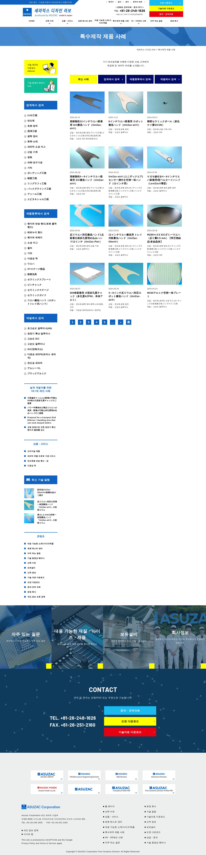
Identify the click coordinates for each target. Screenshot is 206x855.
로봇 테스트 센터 (85, 21)
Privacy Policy (28, 843)
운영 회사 (174, 21)
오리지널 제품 (33, 451)
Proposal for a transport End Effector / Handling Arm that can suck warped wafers (41, 420)
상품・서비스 (67, 21)
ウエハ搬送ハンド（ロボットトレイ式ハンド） (41, 302)
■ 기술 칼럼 (150, 811)
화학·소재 (32, 141)
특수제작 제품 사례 (121, 21)
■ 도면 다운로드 (153, 832)
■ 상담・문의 (151, 837)
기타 (29, 168)
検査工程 (32, 178)
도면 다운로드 (33, 582)
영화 (29, 157)
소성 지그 (32, 243)
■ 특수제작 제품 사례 (113, 832)
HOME (32, 21)
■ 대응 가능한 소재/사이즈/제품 (119, 827)
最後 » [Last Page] (128, 323)
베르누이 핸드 (34, 232)
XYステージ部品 (36, 269)
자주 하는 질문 (156, 21)
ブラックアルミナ (36, 373)
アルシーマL (34, 368)
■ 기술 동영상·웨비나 (155, 842)
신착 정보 (31, 573)
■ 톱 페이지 (109, 806)
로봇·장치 (32, 126)
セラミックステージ (38, 290)
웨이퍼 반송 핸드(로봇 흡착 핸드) (42, 225)
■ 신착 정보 (150, 822)
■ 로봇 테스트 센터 (112, 822)
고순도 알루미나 (36, 344)
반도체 (31, 120)
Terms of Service (48, 843)
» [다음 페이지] (121, 322)
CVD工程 (32, 115)
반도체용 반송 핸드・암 (37, 461)
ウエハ (31, 264)
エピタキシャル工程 (38, 199)
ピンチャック (34, 285)
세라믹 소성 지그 (36, 147)
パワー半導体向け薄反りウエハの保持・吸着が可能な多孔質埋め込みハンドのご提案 (42, 410)
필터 (29, 248)
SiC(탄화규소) (35, 349)
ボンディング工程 (36, 173)
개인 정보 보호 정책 (36, 597)
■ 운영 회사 (150, 806)
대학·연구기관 (34, 162)
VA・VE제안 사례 (138, 21)
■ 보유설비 (150, 827)
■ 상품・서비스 (111, 817)
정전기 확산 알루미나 (38, 333)
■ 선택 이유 (109, 811)
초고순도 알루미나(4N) (39, 328)
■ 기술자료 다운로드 (155, 817)
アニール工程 (34, 194)
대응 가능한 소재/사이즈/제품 (103, 21)
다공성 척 (32, 258)
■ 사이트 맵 (27, 834)
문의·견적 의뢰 (34, 587)
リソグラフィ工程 (36, 183)
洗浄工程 (32, 131)
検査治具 (32, 274)
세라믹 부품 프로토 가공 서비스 (41, 456)
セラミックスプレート (39, 279)
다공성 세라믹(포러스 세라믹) (41, 356)
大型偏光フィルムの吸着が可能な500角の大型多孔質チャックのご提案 (42, 400)
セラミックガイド (36, 295)
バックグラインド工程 (39, 189)
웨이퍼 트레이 (34, 237)
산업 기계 (32, 152)
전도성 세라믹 (34, 363)
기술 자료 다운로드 (36, 577)
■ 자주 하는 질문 (111, 842)
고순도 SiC (33, 339)
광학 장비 (32, 136)
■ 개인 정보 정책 (30, 830)
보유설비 (31, 568)
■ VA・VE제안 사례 (113, 837)
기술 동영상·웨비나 (36, 558)
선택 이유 (50, 21)
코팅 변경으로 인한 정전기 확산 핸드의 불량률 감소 (41, 428)
